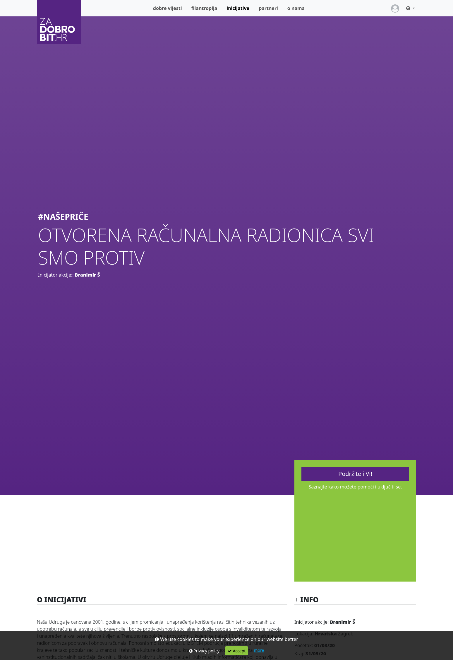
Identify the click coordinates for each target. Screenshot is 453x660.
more (259, 650)
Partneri (268, 8)
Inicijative (240, 7)
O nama (296, 8)
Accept (237, 651)
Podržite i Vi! (355, 474)
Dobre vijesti (167, 8)
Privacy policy (204, 651)
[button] (410, 8)
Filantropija (204, 8)
